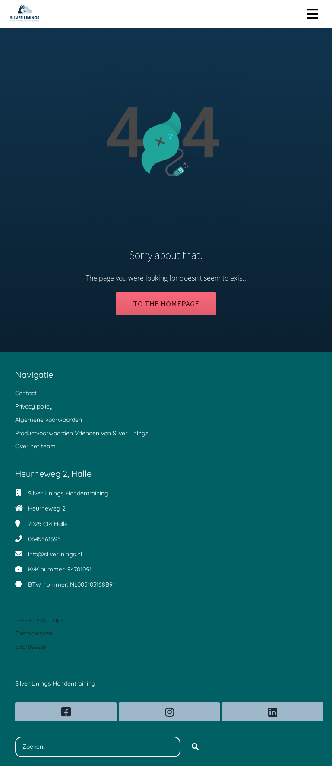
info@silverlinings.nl (55, 554)
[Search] (195, 747)
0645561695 (44, 539)
